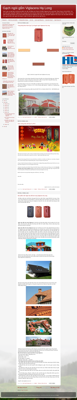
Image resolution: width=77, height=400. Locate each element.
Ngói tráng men (57, 20)
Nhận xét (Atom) (24, 390)
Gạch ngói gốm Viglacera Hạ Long (27, 8)
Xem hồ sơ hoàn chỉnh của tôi (68, 49)
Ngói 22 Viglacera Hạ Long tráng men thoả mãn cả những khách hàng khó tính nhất (11, 93)
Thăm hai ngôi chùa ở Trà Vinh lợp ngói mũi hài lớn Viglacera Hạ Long (11, 67)
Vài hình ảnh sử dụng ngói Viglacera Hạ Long (11, 47)
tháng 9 (6, 105)
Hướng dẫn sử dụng (23, 20)
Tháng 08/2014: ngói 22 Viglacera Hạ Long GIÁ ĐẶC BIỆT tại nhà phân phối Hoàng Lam (11, 54)
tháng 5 (6, 110)
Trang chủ (4, 20)
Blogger (57, 395)
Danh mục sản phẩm (12, 20)
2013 (5, 102)
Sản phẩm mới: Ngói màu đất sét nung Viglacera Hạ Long (32, 195)
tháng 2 (6, 112)
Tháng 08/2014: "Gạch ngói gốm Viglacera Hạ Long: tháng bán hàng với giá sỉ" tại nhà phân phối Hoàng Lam (8, 75)
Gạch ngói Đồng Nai (39, 20)
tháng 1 (6, 124)
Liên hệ (31, 20)
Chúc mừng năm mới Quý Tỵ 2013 (26, 123)
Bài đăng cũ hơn (55, 387)
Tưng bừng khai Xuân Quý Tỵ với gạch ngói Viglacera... (9, 114)
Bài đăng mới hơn (22, 387)
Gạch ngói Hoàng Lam (68, 47)
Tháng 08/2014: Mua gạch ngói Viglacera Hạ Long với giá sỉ (8, 25)
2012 (5, 126)
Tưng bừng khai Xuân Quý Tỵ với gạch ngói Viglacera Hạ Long (34, 25)
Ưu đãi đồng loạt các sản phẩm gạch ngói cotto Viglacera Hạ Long (11, 41)
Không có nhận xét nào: (42, 117)
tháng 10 (6, 103)
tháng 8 (6, 107)
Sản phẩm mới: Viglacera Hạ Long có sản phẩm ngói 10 (11, 35)
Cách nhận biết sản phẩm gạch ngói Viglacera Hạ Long (11, 86)
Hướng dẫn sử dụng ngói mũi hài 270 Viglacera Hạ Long (8, 82)
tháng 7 (6, 108)
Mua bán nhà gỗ (48, 20)
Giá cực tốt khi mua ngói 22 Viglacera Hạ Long (7, 28)
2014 (5, 100)
